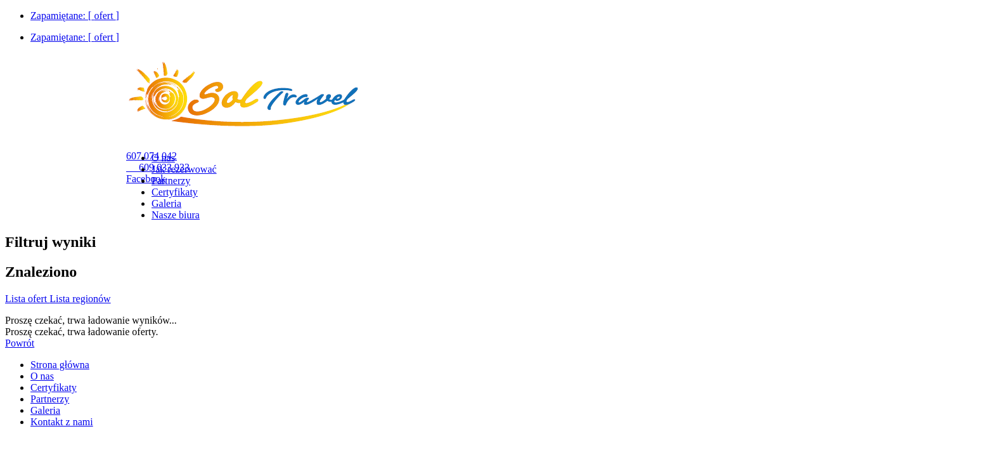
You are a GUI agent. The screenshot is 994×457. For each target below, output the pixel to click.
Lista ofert (27, 298)
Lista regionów (79, 298)
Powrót (19, 343)
